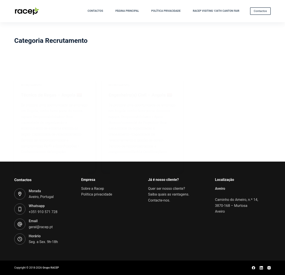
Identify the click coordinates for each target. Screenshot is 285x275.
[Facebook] (253, 267)
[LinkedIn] (261, 267)
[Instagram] (269, 267)
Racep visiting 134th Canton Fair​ (216, 10)
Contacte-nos (158, 200)
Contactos (95, 10)
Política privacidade (166, 10)
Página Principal (127, 10)
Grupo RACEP (51, 267)
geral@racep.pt (41, 227)
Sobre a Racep (92, 188)
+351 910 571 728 (43, 212)
